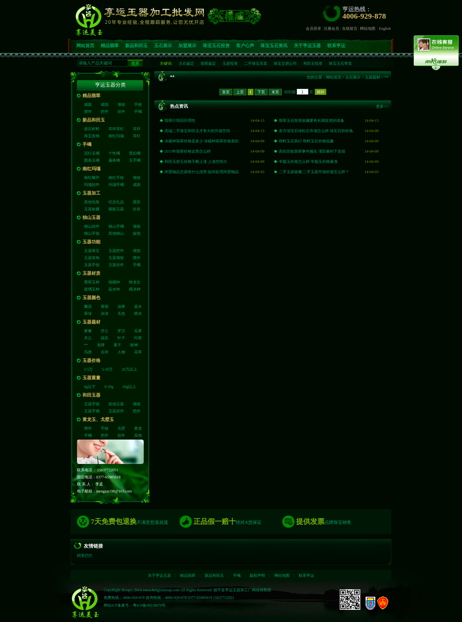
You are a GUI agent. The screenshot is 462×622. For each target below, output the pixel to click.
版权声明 (257, 575)
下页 (261, 92)
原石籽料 (91, 129)
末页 (275, 92)
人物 (121, 352)
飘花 (88, 306)
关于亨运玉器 (307, 45)
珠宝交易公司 (285, 63)
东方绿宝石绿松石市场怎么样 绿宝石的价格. (316, 131)
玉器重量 (91, 377)
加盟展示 (187, 45)
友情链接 (93, 546)
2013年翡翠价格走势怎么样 (188, 151)
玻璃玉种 (91, 289)
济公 (104, 331)
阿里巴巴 (84, 555)
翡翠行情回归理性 (180, 120)
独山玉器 (91, 217)
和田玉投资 (312, 63)
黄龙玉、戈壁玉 (98, 419)
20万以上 (129, 369)
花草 (138, 352)
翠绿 (88, 313)
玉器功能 (91, 242)
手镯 (138, 111)
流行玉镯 (91, 153)
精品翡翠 (110, 45)
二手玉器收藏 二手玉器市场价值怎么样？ (314, 172)
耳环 (137, 129)
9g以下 (90, 386)
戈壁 (121, 428)
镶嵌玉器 (116, 209)
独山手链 (91, 233)
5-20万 (107, 369)
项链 (121, 104)
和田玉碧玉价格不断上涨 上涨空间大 (196, 161)
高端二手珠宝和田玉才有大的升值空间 (197, 131)
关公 (88, 338)
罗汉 (121, 331)
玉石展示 (163, 45)
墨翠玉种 (91, 282)
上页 (240, 92)
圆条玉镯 (91, 160)
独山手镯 (116, 226)
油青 (121, 306)
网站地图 (367, 28)
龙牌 (101, 345)
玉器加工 (91, 193)
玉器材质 (91, 273)
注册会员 (331, 28)
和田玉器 (91, 395)
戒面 (88, 104)
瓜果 (138, 331)
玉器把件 (116, 250)
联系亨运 (336, 45)
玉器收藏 (91, 209)
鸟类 (88, 352)
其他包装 (91, 202)
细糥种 (114, 282)
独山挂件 (91, 226)
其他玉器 (116, 404)
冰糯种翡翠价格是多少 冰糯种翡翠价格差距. (202, 141)
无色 (121, 313)
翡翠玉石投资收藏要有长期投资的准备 (311, 120)
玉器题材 (91, 322)
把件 (104, 111)
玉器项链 (116, 258)
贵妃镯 (135, 153)
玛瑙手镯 (116, 184)
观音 (137, 202)
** (86, 345)
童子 (117, 345)
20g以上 (129, 386)
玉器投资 (230, 63)
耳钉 (137, 136)
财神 (134, 345)
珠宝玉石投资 (216, 45)
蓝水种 (114, 289)
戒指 (104, 104)
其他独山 (116, 233)
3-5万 (88, 369)
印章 (138, 338)
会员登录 (313, 28)
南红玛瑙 (116, 136)
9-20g (109, 386)
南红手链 (116, 177)
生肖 (137, 209)
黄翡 (104, 306)
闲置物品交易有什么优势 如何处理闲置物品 (202, 172)
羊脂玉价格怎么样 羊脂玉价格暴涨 (308, 161)
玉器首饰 (91, 258)
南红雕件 (91, 177)
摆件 (88, 111)
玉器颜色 (91, 297)
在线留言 (349, 28)
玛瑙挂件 (91, 184)
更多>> (382, 106)
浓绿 (104, 313)
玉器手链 (91, 265)
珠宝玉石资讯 (274, 45)
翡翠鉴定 (208, 63)
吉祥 (104, 352)
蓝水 (138, 306)
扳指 (137, 233)
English (385, 28)
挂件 (121, 111)
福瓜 (104, 338)
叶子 (121, 338)
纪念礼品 (116, 202)
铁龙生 (135, 282)
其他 (138, 435)
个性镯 (114, 153)
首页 (226, 92)
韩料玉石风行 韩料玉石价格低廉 (306, 141)
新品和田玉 (136, 45)
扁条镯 (114, 160)
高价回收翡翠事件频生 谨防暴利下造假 (312, 151)
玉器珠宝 (91, 250)
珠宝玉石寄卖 (340, 63)
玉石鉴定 (186, 63)
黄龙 (138, 428)
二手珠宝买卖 (255, 63)
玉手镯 (135, 160)
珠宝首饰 (91, 136)
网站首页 (85, 45)
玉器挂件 (116, 265)
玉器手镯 (91, 411)
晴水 (138, 313)
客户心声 (245, 45)
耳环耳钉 (116, 129)
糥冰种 (135, 289)
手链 (138, 104)
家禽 (88, 331)
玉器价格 (91, 360)
